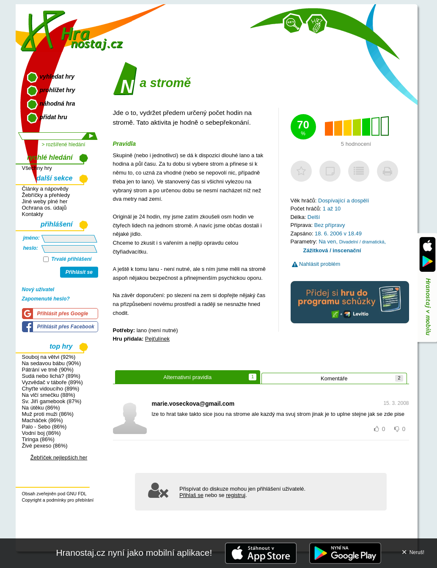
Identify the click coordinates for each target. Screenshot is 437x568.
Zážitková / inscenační (332, 250)
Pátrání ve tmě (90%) (48, 369)
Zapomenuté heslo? (46, 299)
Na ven (327, 241)
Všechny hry (37, 168)
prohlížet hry (57, 90)
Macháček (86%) (42, 420)
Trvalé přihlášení (67, 259)
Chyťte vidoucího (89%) (51, 388)
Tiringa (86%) (38, 439)
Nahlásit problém (316, 264)
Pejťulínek (157, 339)
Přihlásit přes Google (62, 314)
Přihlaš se (191, 495)
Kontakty (32, 214)
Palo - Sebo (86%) (44, 426)
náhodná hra (57, 103)
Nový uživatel (38, 289)
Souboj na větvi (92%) (49, 357)
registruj (235, 495)
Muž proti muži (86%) (48, 414)
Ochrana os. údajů (44, 208)
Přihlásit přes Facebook (65, 327)
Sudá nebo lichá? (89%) (51, 376)
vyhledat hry (57, 76)
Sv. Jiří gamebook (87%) (52, 401)
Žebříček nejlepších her (59, 457)
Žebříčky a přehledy (46, 195)
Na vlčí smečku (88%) (48, 395)
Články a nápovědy (45, 189)
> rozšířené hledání (63, 144)
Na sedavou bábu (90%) (51, 363)
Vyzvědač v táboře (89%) (52, 382)
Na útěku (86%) (41, 407)
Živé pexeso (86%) (45, 445)
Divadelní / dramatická (362, 241)
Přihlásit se (79, 272)
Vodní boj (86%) (41, 433)
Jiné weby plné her (45, 201)
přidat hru (53, 117)
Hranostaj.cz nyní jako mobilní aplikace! (134, 552)
